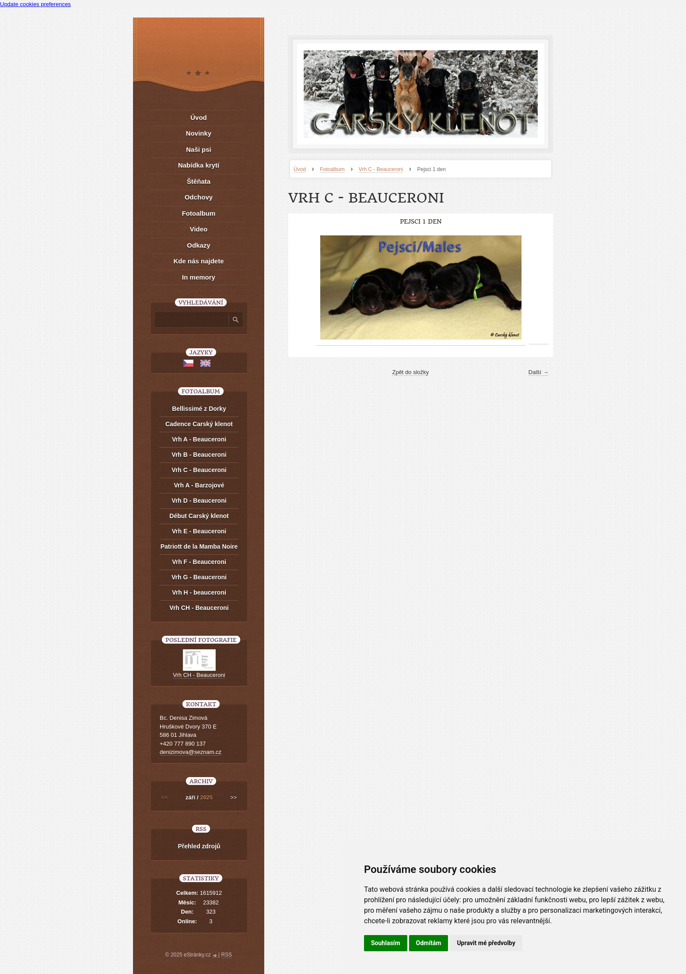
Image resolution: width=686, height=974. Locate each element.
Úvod (300, 169)
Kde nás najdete (198, 261)
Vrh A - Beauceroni (199, 439)
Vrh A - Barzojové (199, 485)
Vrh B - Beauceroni (199, 454)
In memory (198, 277)
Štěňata (198, 181)
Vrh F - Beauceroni (199, 561)
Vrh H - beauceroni (199, 592)
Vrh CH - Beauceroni (198, 607)
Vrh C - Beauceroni (381, 169)
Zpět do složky (410, 372)
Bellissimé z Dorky (199, 408)
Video (199, 229)
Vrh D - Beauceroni (199, 500)
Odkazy (198, 245)
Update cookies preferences (35, 4)
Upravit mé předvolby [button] (486, 942)
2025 (206, 797)
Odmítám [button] (428, 942)
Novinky (198, 133)
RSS (226, 955)
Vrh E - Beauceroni (199, 531)
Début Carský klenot (198, 515)
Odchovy (199, 197)
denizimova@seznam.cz (190, 752)
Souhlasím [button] (385, 942)
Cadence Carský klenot (199, 423)
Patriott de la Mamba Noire (199, 546)
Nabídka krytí (198, 165)
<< (164, 797)
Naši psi (198, 149)
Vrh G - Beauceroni (199, 577)
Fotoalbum (332, 169)
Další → (538, 372)
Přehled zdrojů (199, 846)
